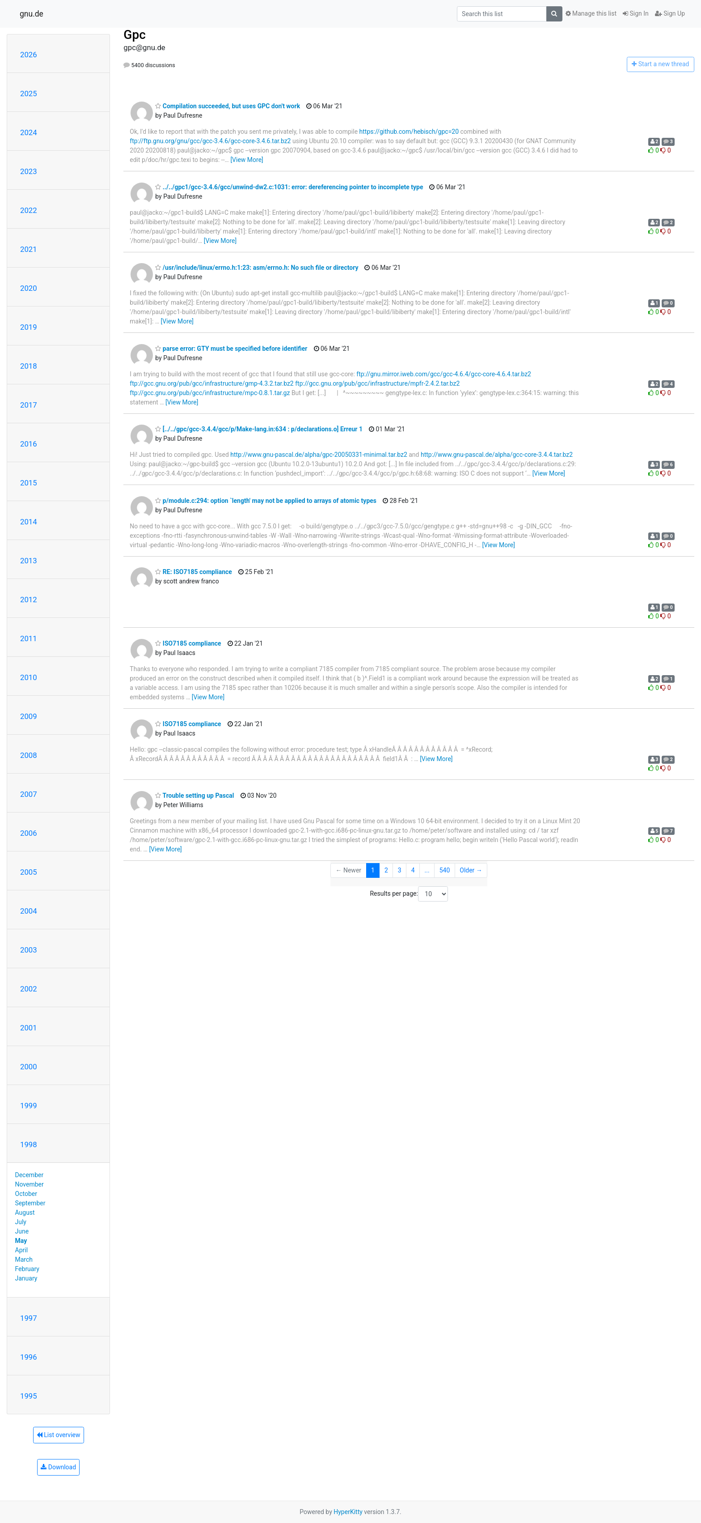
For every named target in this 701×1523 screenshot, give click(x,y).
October (26, 1193)
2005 (28, 872)
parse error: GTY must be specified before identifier (231, 348)
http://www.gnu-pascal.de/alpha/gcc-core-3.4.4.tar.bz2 (497, 454)
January (26, 1278)
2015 (28, 482)
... (427, 870)
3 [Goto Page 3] (399, 870)
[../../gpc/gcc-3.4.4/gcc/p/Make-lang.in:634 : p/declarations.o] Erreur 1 (259, 429)
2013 (28, 560)
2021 (28, 249)
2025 (28, 93)
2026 (28, 54)
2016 (28, 443)
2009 (28, 716)
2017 (28, 404)
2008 (28, 755)
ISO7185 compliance (188, 643)
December (29, 1174)
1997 (28, 1318)
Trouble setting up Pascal (194, 795)
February (27, 1268)
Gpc (134, 34)
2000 (28, 1066)
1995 (28, 1395)
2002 (28, 988)
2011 (28, 638)
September (30, 1203)
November (29, 1184)
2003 (28, 949)
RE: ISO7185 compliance (193, 571)
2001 (28, 1027)
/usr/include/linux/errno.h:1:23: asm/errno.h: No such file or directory (256, 267)
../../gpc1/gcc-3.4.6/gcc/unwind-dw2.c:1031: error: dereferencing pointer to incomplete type (289, 187)
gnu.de (31, 13)
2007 (28, 794)
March (24, 1259)
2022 (28, 210)
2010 (28, 677)
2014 (28, 521)
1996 (28, 1357)
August (25, 1212)
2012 (28, 599)
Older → (471, 870)
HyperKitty (348, 1511)
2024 (28, 132)
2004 (28, 910)
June (22, 1231)
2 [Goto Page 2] (386, 870)
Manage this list (591, 13)
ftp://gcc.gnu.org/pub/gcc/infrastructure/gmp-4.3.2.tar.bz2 (211, 383)
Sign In (636, 13)
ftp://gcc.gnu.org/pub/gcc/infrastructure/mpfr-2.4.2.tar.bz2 (377, 383)
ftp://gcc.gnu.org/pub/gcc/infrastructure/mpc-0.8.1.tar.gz (210, 392)
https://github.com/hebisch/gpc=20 (409, 131)
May (21, 1240)
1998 (28, 1144)
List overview (58, 1434)
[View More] (246, 159)
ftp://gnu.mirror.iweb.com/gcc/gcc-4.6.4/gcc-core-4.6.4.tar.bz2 (443, 374)
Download (58, 1467)
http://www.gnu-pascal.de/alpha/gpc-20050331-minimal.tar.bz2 (318, 454)
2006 (28, 833)
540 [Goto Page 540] (444, 870)
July (20, 1221)
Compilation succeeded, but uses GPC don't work (227, 106)
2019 (28, 327)
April (21, 1250)
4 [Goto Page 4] (413, 870)
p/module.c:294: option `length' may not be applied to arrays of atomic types (265, 500)
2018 (28, 366)
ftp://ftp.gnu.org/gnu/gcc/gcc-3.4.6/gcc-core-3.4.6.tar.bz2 (210, 141)
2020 (28, 288)
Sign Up (670, 13)
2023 (28, 171)
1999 (28, 1105)
